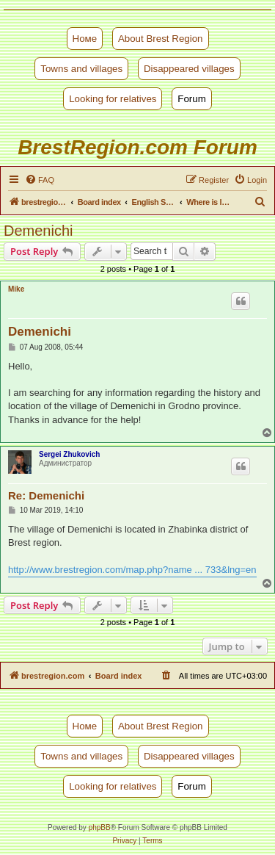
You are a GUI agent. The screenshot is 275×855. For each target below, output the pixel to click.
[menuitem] (39, 180)
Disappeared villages (189, 68)
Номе (85, 38)
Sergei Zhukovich (69, 454)
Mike (16, 289)
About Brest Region (160, 38)
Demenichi (38, 231)
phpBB (100, 827)
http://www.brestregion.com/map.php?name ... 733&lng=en (132, 569)
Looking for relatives (112, 98)
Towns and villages (81, 68)
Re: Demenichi (46, 495)
